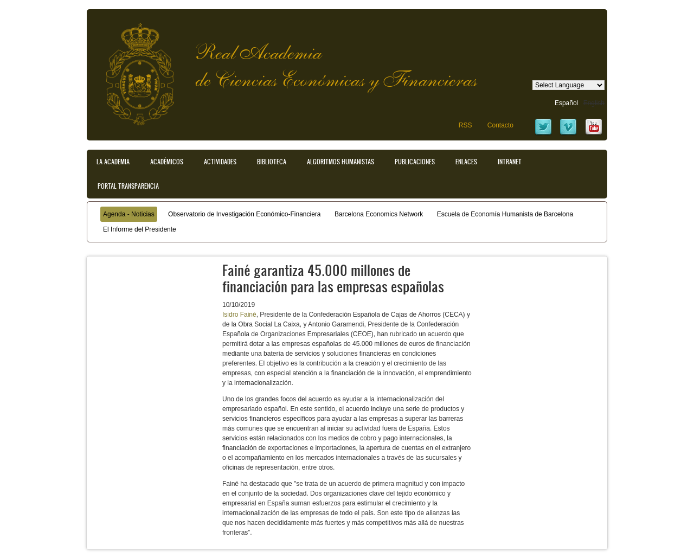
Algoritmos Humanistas (340, 161)
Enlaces (466, 161)
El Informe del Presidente (139, 229)
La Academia (113, 161)
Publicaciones (415, 161)
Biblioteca (271, 161)
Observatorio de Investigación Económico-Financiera (244, 214)
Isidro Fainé (239, 314)
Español (566, 103)
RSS (465, 125)
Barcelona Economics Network (379, 214)
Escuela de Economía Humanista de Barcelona (505, 214)
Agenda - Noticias (129, 214)
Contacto (500, 125)
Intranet (510, 161)
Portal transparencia (128, 186)
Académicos (166, 161)
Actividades (220, 161)
